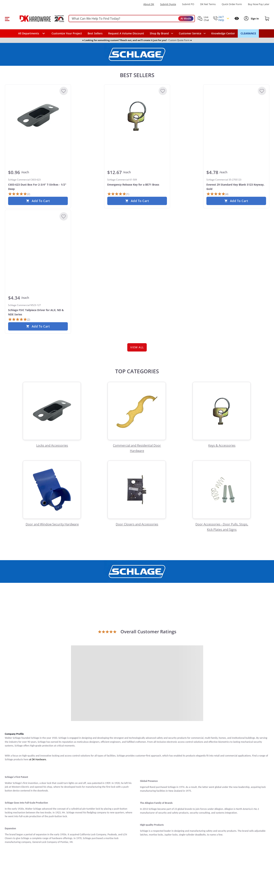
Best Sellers (95, 33)
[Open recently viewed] (236, 18)
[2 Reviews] (19, 194)
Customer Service (190, 33)
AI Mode (186, 18)
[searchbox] (132, 18)
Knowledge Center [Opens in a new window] (223, 33)
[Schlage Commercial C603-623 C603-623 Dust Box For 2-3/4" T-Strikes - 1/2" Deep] (38, 115)
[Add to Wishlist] (63, 91)
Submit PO (188, 4)
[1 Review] (118, 194)
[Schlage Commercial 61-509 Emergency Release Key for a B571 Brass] (137, 115)
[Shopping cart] (267, 18)
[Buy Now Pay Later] (258, 4)
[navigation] (192, 33)
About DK (148, 4)
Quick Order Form (232, 4)
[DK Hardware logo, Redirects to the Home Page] (38, 18)
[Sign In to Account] (254, 18)
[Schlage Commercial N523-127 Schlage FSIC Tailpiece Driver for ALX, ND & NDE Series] (38, 241)
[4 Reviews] (217, 194)
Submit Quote (168, 4)
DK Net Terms (208, 4)
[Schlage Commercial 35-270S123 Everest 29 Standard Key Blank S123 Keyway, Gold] (236, 115)
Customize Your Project (67, 33)
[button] (7, 18)
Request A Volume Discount (126, 33)
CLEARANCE (248, 33)
